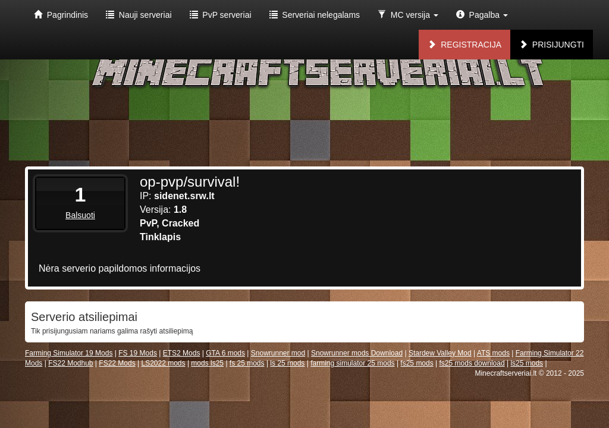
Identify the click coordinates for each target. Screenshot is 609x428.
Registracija (464, 44)
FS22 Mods (117, 363)
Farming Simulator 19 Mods (68, 353)
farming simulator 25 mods (352, 363)
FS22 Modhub (70, 363)
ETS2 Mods (181, 353)
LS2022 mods (163, 363)
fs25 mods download (472, 363)
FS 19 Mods (137, 353)
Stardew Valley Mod (440, 353)
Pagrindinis (61, 15)
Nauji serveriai (138, 15)
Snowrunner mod (278, 353)
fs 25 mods (247, 363)
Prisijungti (551, 44)
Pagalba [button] (482, 15)
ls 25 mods (287, 363)
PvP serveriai (221, 15)
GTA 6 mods (225, 353)
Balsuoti (80, 215)
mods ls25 (207, 363)
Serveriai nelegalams (314, 15)
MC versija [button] (408, 15)
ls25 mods (526, 363)
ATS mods (493, 353)
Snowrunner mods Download (357, 353)
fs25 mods (416, 363)
